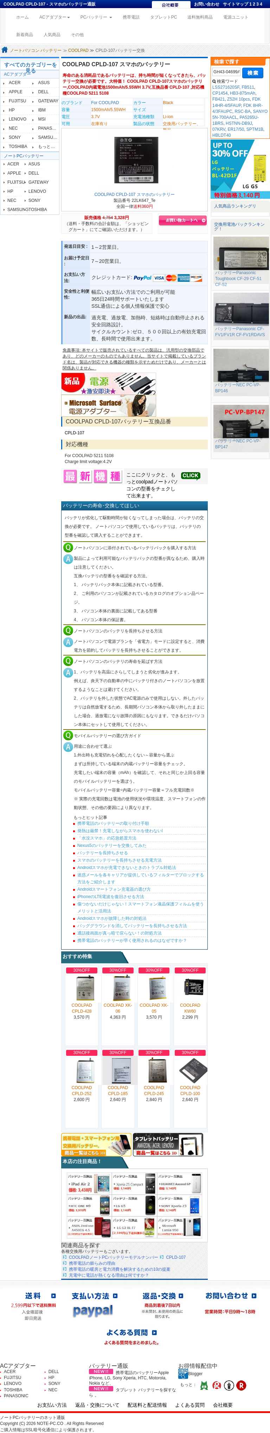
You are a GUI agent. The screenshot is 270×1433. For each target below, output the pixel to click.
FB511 (248, 87)
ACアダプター (17, 74)
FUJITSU (17, 101)
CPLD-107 (74, 432)
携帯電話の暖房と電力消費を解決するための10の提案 (120, 1269)
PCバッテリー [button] (96, 17)
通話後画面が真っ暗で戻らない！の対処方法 (119, 933)
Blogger (190, 1373)
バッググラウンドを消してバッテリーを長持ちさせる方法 (132, 925)
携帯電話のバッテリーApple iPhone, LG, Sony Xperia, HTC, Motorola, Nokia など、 (129, 1378)
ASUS (44, 82)
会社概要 (223, 1405)
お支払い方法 (52, 1405)
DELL (43, 91)
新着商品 (24, 34)
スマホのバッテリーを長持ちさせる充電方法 (119, 860)
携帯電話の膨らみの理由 (92, 1263)
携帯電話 (131, 17)
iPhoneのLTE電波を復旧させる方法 (110, 896)
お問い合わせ (206, 4)
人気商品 (52, 34)
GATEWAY (48, 101)
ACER (14, 82)
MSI (41, 119)
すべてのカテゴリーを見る (30, 68)
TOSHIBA (18, 146)
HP (12, 110)
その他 (77, 34)
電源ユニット (236, 17)
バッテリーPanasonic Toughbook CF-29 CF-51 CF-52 (238, 278)
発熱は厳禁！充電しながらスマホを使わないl (120, 830)
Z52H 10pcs (238, 99)
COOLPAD (78, 50)
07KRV (218, 129)
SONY (15, 137)
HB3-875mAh (242, 93)
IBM (41, 110)
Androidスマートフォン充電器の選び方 (114, 889)
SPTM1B (254, 129)
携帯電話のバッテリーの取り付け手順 (113, 823)
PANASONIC (50, 128)
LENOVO (17, 119)
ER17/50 (235, 129)
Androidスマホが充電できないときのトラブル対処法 (126, 867)
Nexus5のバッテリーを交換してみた (112, 845)
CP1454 (219, 93)
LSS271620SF (225, 87)
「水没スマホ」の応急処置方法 (106, 838)
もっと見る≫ (50, 146)
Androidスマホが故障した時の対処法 (112, 918)
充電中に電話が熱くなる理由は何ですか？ (109, 1275)
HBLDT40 (221, 135)
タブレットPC (163, 17)
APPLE (15, 91)
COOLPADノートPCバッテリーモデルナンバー (113, 1257)
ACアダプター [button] (54, 17)
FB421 (218, 99)
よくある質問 (190, 1405)
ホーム (25, 16)
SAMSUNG (48, 137)
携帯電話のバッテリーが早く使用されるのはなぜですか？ (132, 940)
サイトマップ (235, 4)
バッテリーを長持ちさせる (102, 852)
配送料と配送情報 (147, 1405)
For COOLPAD (105, 102)
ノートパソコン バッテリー (36, 50)
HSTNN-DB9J (239, 123)
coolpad (144, 481)
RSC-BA (242, 111)
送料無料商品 (200, 17)
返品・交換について (97, 1405)
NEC (13, 128)
